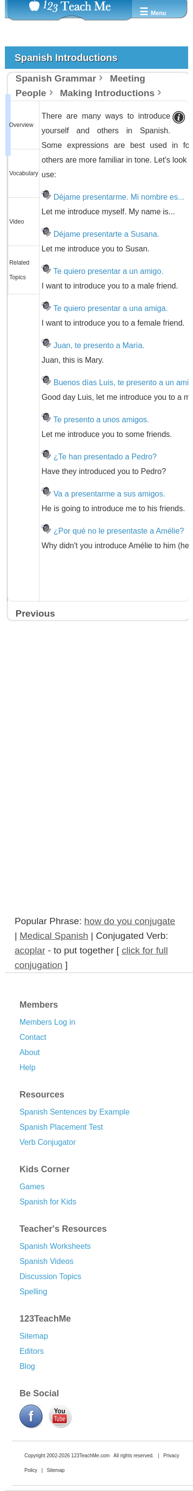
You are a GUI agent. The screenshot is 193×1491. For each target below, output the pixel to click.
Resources (41, 1094)
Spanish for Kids (48, 1202)
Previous (35, 613)
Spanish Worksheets (55, 1246)
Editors (31, 1351)
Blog (27, 1366)
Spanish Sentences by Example (74, 1112)
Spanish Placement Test (61, 1127)
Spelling (33, 1291)
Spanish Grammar (56, 78)
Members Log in (47, 1022)
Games (32, 1186)
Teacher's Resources (63, 1229)
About (29, 1052)
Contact (32, 1037)
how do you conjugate (129, 921)
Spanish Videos (46, 1261)
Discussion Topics (50, 1276)
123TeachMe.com (90, 1455)
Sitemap (33, 1336)
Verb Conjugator (47, 1142)
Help (27, 1067)
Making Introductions (107, 93)
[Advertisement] (83, 728)
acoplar (30, 950)
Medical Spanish (53, 936)
